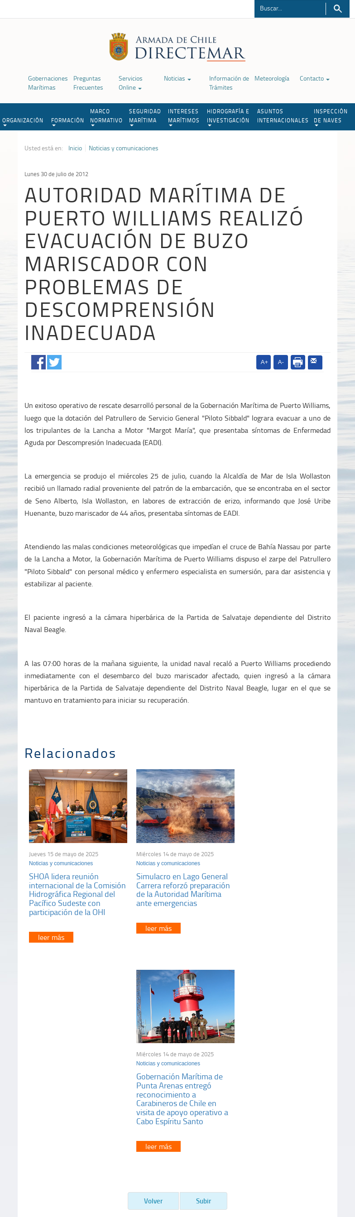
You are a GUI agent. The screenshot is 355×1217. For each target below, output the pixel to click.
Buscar (338, 9)
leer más (51, 942)
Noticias (177, 78)
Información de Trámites (229, 82)
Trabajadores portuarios (299, 1071)
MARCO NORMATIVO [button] (106, 116)
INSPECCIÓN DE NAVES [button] (331, 116)
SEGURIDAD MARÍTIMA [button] (145, 116)
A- (281, 362)
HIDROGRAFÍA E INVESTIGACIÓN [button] (228, 116)
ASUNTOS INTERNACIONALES (283, 115)
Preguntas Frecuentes (88, 82)
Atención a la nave (292, 1060)
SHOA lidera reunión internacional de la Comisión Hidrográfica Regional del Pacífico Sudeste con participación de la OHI (73, 894)
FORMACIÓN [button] (67, 121)
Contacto (315, 78)
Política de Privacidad (46, 1170)
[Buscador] (289, 7)
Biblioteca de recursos (108, 1170)
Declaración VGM (290, 1082)
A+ (264, 362)
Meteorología (271, 78)
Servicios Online (131, 82)
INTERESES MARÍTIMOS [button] (184, 116)
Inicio (75, 148)
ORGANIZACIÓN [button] (22, 121)
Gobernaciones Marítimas (48, 82)
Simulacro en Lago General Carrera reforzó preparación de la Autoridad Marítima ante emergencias (176, 890)
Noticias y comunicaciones (123, 148)
